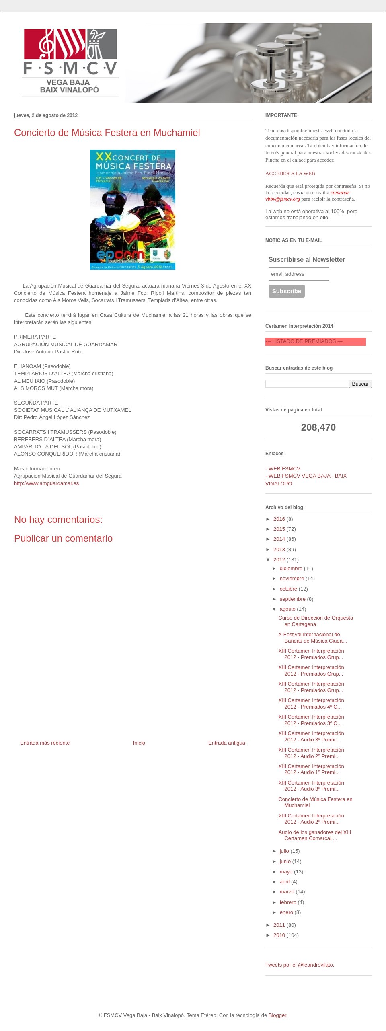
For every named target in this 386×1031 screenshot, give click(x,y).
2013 (280, 549)
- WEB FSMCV (282, 469)
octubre (289, 589)
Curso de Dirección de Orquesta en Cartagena (315, 621)
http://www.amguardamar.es (46, 483)
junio (286, 861)
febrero (289, 902)
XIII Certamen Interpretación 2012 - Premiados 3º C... (311, 720)
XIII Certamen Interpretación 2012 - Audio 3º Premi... (311, 736)
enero (287, 912)
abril (285, 882)
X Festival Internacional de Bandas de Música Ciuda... (312, 637)
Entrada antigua (226, 743)
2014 (280, 539)
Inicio (139, 743)
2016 (280, 519)
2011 (280, 925)
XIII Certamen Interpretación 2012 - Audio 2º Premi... (311, 753)
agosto (288, 609)
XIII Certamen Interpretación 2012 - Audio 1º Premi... (311, 769)
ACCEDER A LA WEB (290, 173)
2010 (280, 935)
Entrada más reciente (45, 743)
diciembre (292, 568)
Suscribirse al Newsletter (307, 259)
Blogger (277, 1015)
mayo (287, 872)
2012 (280, 560)
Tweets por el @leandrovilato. (299, 965)
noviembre (293, 578)
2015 (280, 529)
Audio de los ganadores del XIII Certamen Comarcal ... (314, 835)
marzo (288, 892)
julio (285, 851)
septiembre (293, 599)
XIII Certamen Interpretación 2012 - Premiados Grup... (311, 654)
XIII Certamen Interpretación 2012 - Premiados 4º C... (311, 703)
